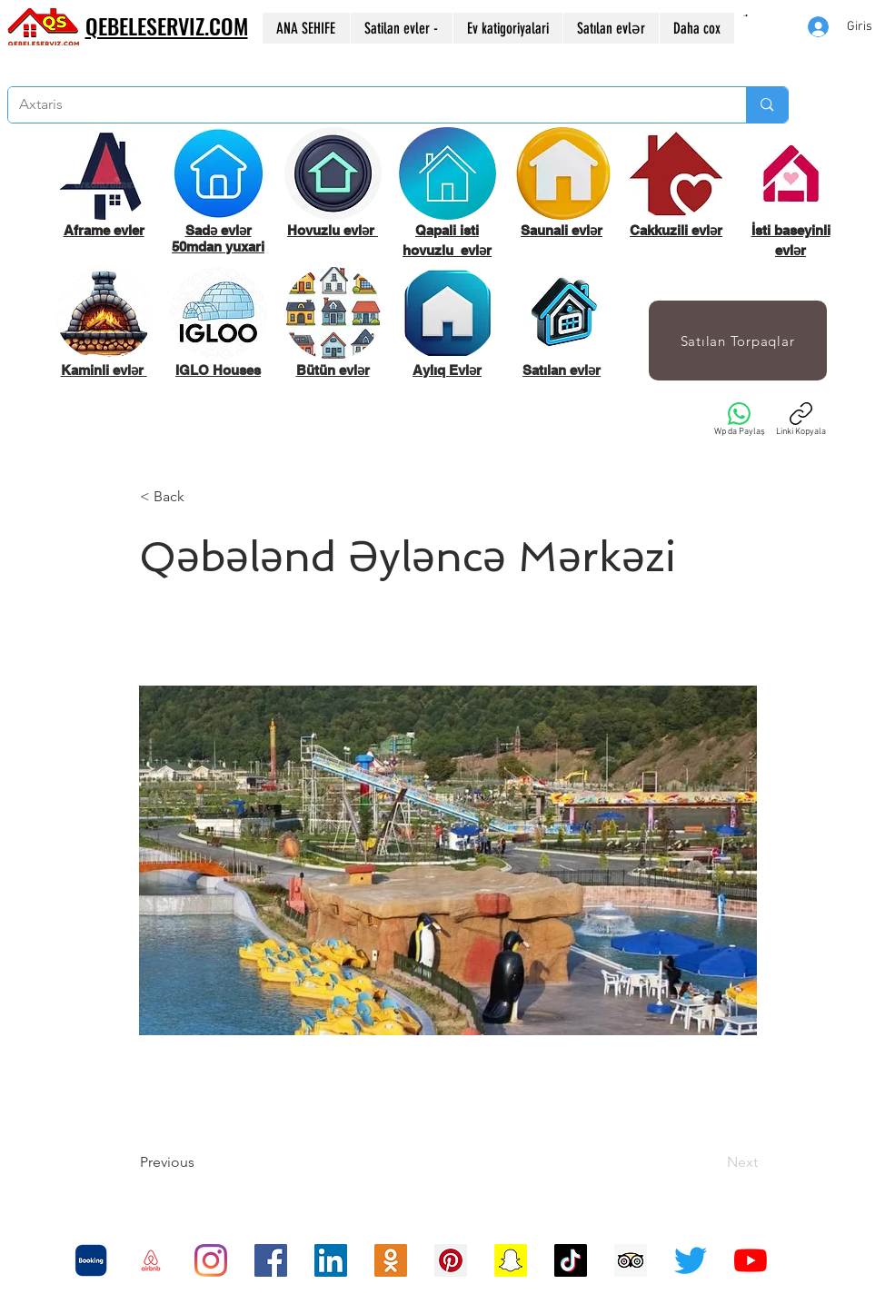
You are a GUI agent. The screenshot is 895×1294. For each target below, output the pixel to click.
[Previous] (200, 1162)
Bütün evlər (333, 370)
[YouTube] (750, 1260)
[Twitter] (690, 1260)
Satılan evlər (561, 370)
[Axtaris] (364, 105)
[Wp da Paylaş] (739, 420)
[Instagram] (210, 1260)
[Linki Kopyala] (801, 420)
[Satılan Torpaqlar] (738, 340)
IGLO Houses (218, 370)
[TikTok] (570, 1260)
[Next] (712, 1162)
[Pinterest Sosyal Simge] (450, 1260)
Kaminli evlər (104, 370)
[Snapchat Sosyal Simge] (510, 1260)
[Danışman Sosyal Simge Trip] (630, 1260)
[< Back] (200, 497)
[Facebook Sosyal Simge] (270, 1260)
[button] (745, 15)
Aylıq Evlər (447, 370)
